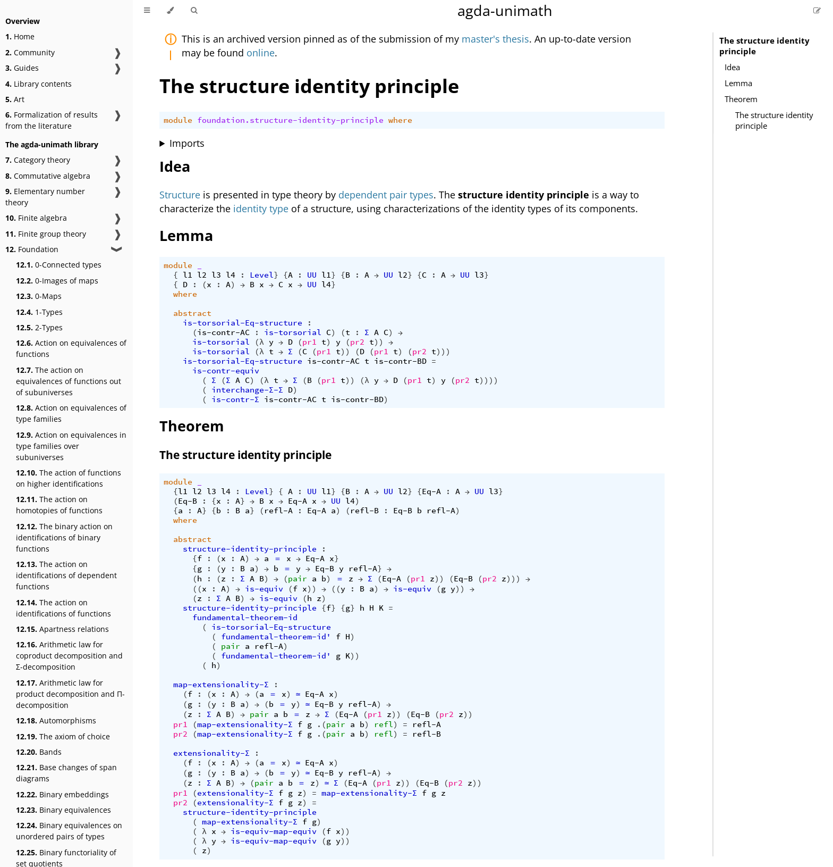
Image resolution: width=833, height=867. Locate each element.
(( (197, 589)
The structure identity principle (764, 45)
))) (443, 351)
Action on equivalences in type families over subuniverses (71, 446)
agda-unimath (504, 10)
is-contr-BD (400, 361)
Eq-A (431, 491)
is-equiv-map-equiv (274, 831)
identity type (260, 208)
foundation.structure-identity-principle (290, 120)
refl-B (364, 510)
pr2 (357, 342)
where (400, 120)
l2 (202, 275)
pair (297, 578)
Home (20, 36)
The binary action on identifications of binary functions (64, 537)
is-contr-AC (223, 332)
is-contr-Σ (235, 399)
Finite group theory (45, 234)
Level (262, 275)
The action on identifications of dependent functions (66, 575)
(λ (259, 342)
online (260, 52)
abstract (192, 313)
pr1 (309, 342)
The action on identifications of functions (63, 608)
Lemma (738, 83)
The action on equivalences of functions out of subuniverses (68, 381)
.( (321, 724)
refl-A (278, 510)
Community (30, 52)
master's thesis (495, 38)
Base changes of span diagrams (66, 772)
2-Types (39, 327)
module (178, 120)
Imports (187, 143)
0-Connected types (58, 265)
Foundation (31, 249)
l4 (230, 275)
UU (312, 275)
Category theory (37, 160)
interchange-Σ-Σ (247, 390)
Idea (732, 67)
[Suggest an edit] (817, 10)
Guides (22, 68)
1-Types (39, 312)
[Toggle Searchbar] (194, 10)
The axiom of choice (63, 736)
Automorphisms (56, 720)
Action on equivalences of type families (71, 413)
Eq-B (187, 501)
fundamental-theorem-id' (276, 636)
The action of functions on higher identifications (68, 478)
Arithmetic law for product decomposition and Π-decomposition (70, 694)
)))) (488, 380)
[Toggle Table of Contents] (146, 10)
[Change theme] (170, 10)
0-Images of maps (57, 281)
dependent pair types (386, 194)
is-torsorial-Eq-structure (242, 323)
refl (383, 724)
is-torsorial (292, 332)
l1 (187, 275)
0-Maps (39, 296)
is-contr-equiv (225, 371)
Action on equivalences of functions (71, 348)
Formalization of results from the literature (51, 120)
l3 (216, 275)
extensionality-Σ (211, 753)
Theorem (741, 99)
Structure (179, 194)
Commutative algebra (47, 176)
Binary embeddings (62, 794)
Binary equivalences (63, 810)
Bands (39, 752)
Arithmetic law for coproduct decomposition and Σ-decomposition (69, 655)
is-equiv (264, 589)
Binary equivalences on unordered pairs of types (69, 830)
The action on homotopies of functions (59, 504)
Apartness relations (62, 629)
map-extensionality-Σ (221, 684)
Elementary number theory (45, 196)
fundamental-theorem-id (245, 617)
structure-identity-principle (250, 549)
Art (14, 99)
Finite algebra (36, 218)
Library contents (38, 84)
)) (379, 342)
